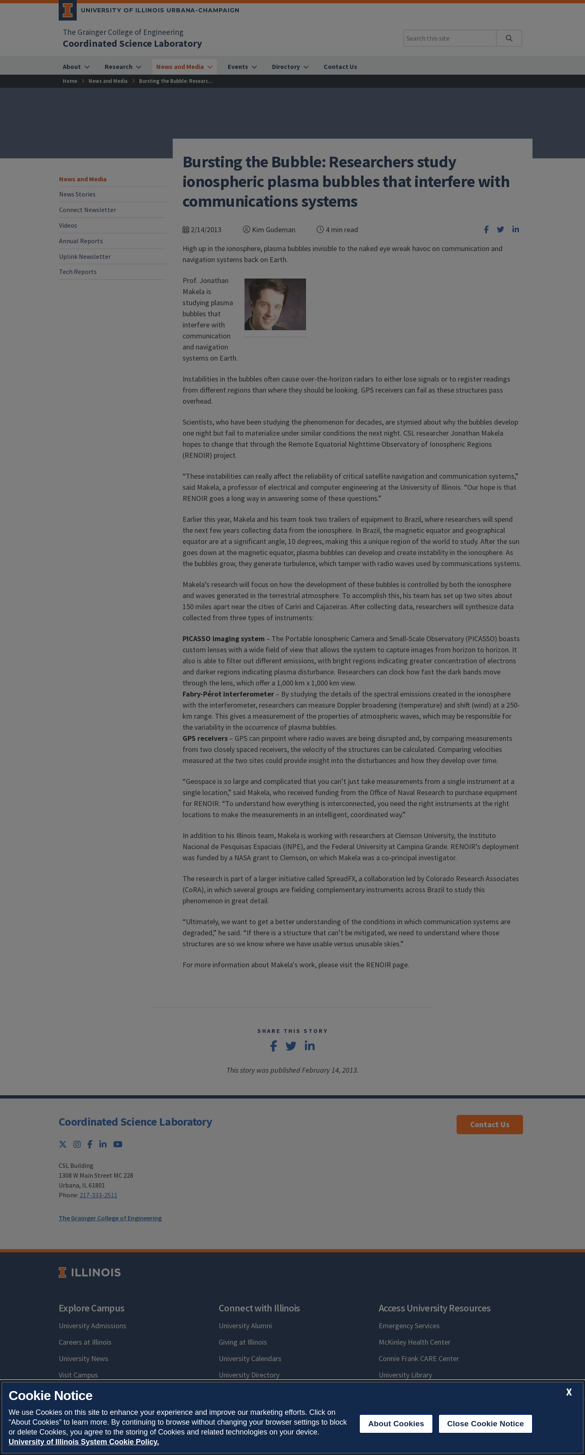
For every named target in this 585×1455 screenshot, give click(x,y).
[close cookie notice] (569, 1392)
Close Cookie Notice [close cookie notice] (485, 1423)
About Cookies (396, 1423)
